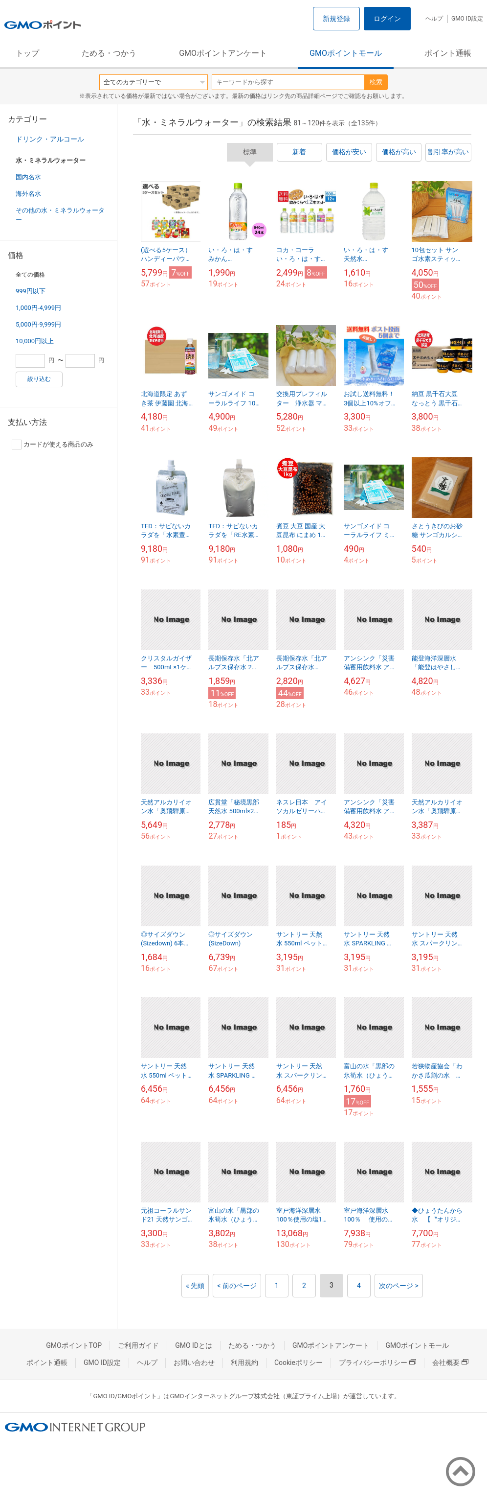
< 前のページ (237, 1286)
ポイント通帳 (447, 53)
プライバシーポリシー (377, 1362)
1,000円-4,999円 (38, 307)
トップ (27, 53)
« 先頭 (195, 1286)
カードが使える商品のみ (52, 444)
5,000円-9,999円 (38, 324)
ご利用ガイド (138, 1345)
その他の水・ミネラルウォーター (60, 215)
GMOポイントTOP (74, 1345)
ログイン (387, 19)
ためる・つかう (109, 53)
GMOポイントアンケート (223, 53)
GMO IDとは (193, 1345)
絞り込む (39, 379)
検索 (376, 82)
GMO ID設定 (467, 18)
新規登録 (336, 19)
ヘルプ (434, 18)
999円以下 (30, 291)
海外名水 (28, 193)
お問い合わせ (194, 1362)
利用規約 (244, 1362)
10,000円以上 (35, 341)
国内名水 (28, 177)
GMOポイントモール (346, 53)
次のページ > (399, 1286)
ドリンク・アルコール (50, 139)
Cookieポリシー (298, 1362)
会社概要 (450, 1362)
